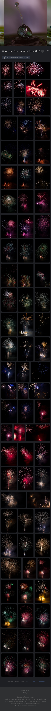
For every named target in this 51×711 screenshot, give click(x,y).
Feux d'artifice (20, 50)
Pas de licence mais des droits (25, 706)
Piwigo (25, 692)
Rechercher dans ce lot (18, 57)
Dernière (41, 682)
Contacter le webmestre (25, 697)
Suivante (33, 682)
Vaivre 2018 (34, 50)
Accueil (8, 50)
